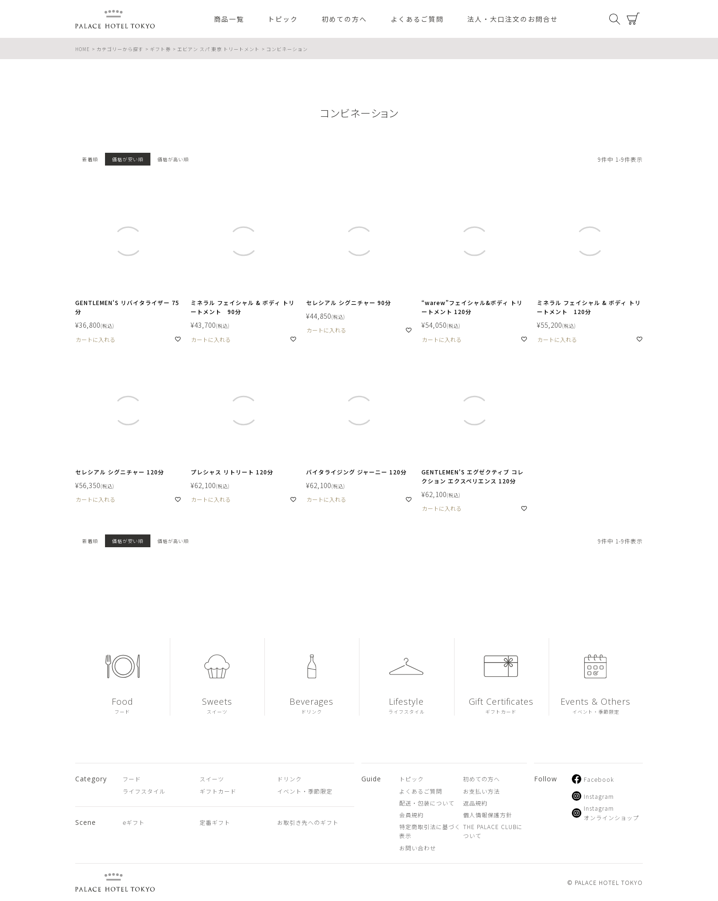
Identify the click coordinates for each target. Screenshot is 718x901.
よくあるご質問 (417, 19)
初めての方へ (344, 19)
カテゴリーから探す (119, 48)
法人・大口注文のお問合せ (512, 19)
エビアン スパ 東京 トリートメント (218, 48)
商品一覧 (229, 19)
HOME (82, 48)
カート (633, 18)
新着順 (90, 159)
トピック (283, 19)
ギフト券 (160, 48)
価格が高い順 (173, 159)
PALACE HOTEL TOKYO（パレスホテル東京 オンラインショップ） (115, 19)
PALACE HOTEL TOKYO (115, 882)
